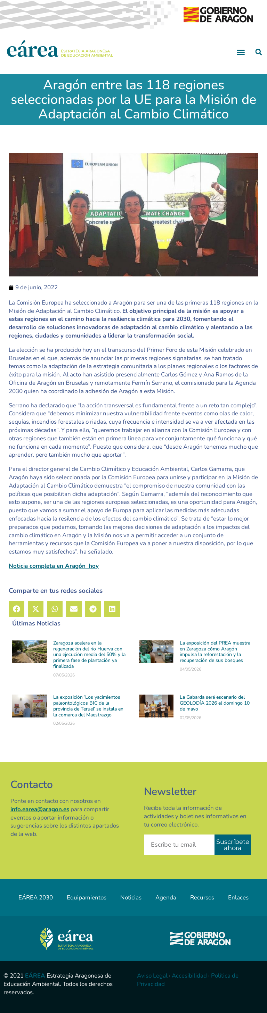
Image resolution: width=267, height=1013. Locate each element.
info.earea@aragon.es (39, 809)
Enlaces (238, 898)
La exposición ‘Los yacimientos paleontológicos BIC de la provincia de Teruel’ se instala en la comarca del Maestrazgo (88, 706)
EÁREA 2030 (35, 898)
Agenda (165, 898)
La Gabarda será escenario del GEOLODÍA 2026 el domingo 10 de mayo (215, 703)
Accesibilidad (189, 976)
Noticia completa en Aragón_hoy (54, 566)
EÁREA (35, 976)
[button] (241, 52)
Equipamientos (86, 898)
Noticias (130, 898)
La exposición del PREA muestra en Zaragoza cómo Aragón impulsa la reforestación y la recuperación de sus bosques (215, 652)
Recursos (202, 898)
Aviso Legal (152, 976)
